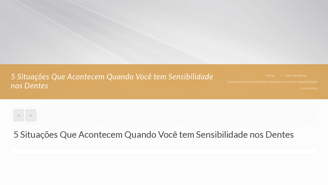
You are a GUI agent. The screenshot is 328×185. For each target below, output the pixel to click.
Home (269, 75)
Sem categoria (296, 75)
